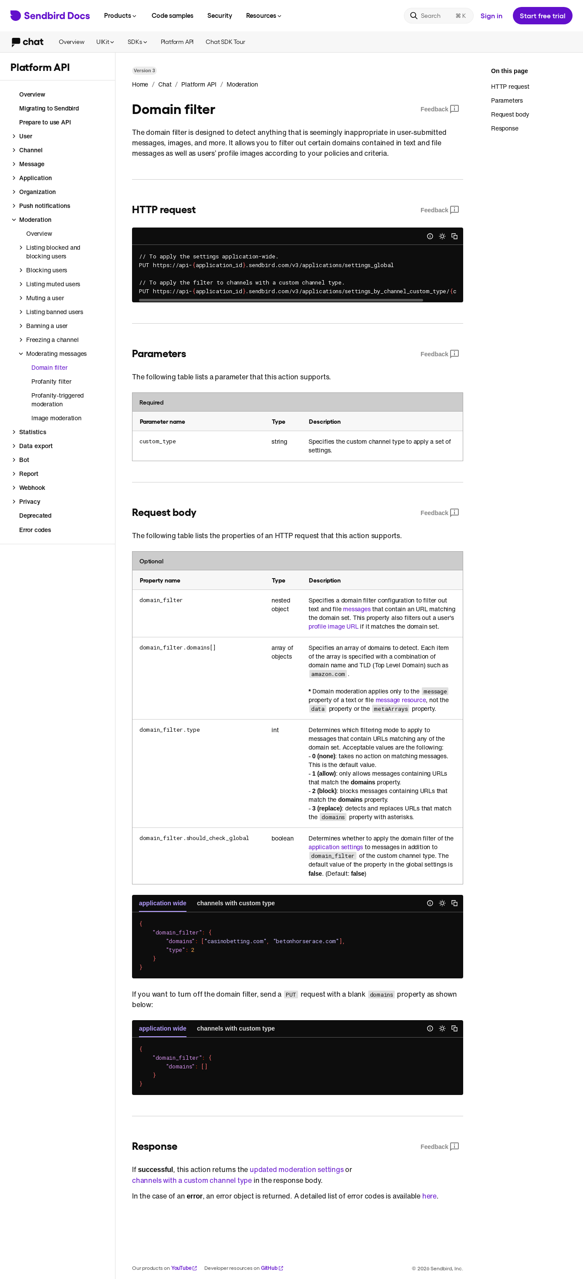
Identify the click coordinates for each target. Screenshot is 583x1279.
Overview (71, 41)
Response (504, 128)
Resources (264, 15)
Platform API (177, 41)
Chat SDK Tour (225, 41)
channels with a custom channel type (192, 1180)
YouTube (184, 1268)
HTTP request (510, 86)
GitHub (272, 1268)
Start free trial (543, 15)
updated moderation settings (297, 1169)
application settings (335, 847)
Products (121, 15)
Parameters (507, 100)
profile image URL (333, 626)
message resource (401, 700)
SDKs (138, 41)
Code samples (172, 15)
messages (356, 609)
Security (219, 15)
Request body (510, 114)
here (429, 1196)
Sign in (491, 15)
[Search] (439, 15)
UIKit (105, 41)
